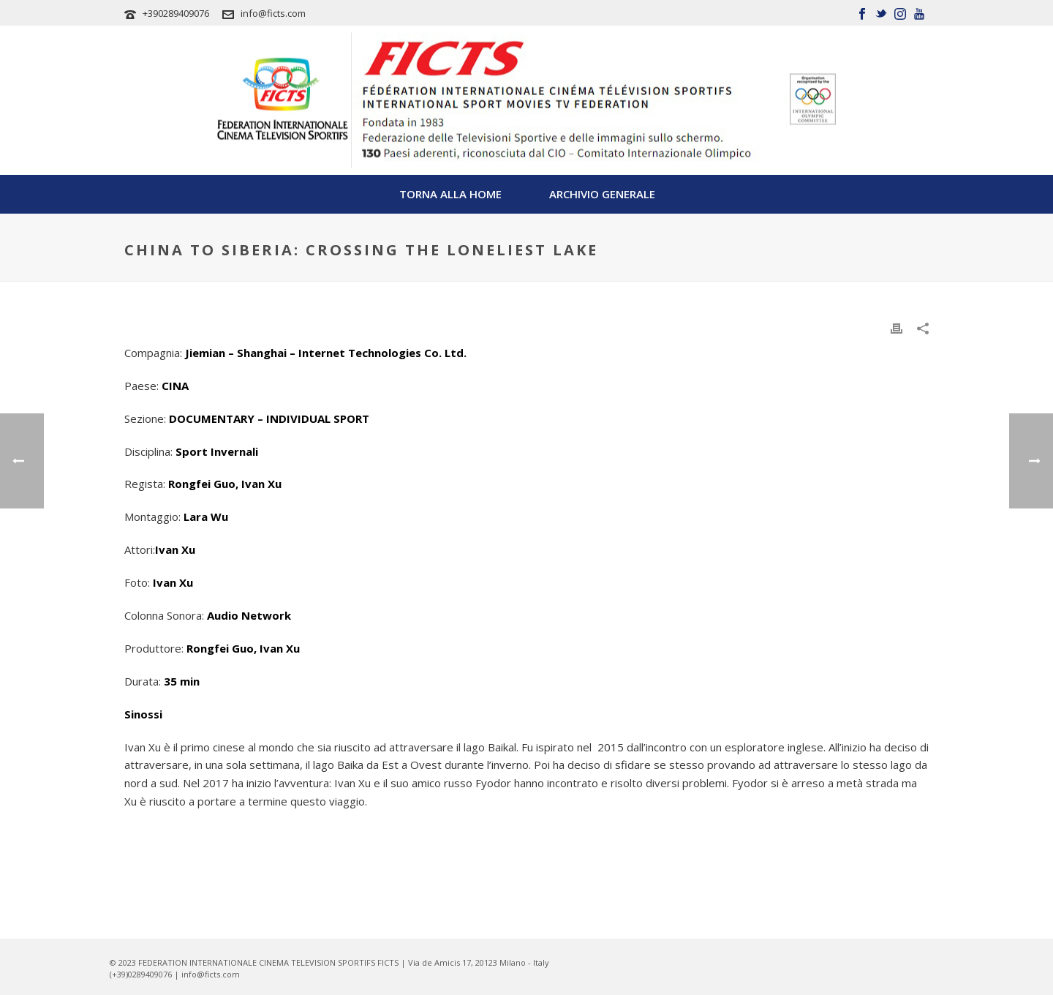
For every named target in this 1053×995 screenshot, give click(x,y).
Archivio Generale (602, 194)
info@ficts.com (273, 13)
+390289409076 (176, 13)
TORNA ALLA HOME (450, 194)
